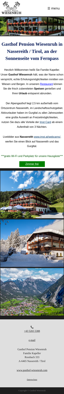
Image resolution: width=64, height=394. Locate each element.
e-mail (32, 340)
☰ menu (53, 8)
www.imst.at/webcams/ (47, 136)
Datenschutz (32, 379)
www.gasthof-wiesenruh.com (32, 370)
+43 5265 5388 (32, 331)
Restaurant (46, 84)
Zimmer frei (32, 164)
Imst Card (45, 122)
